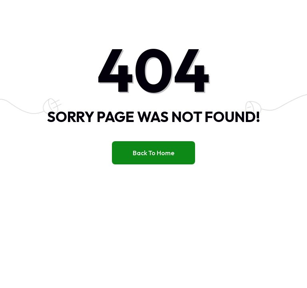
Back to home (153, 153)
